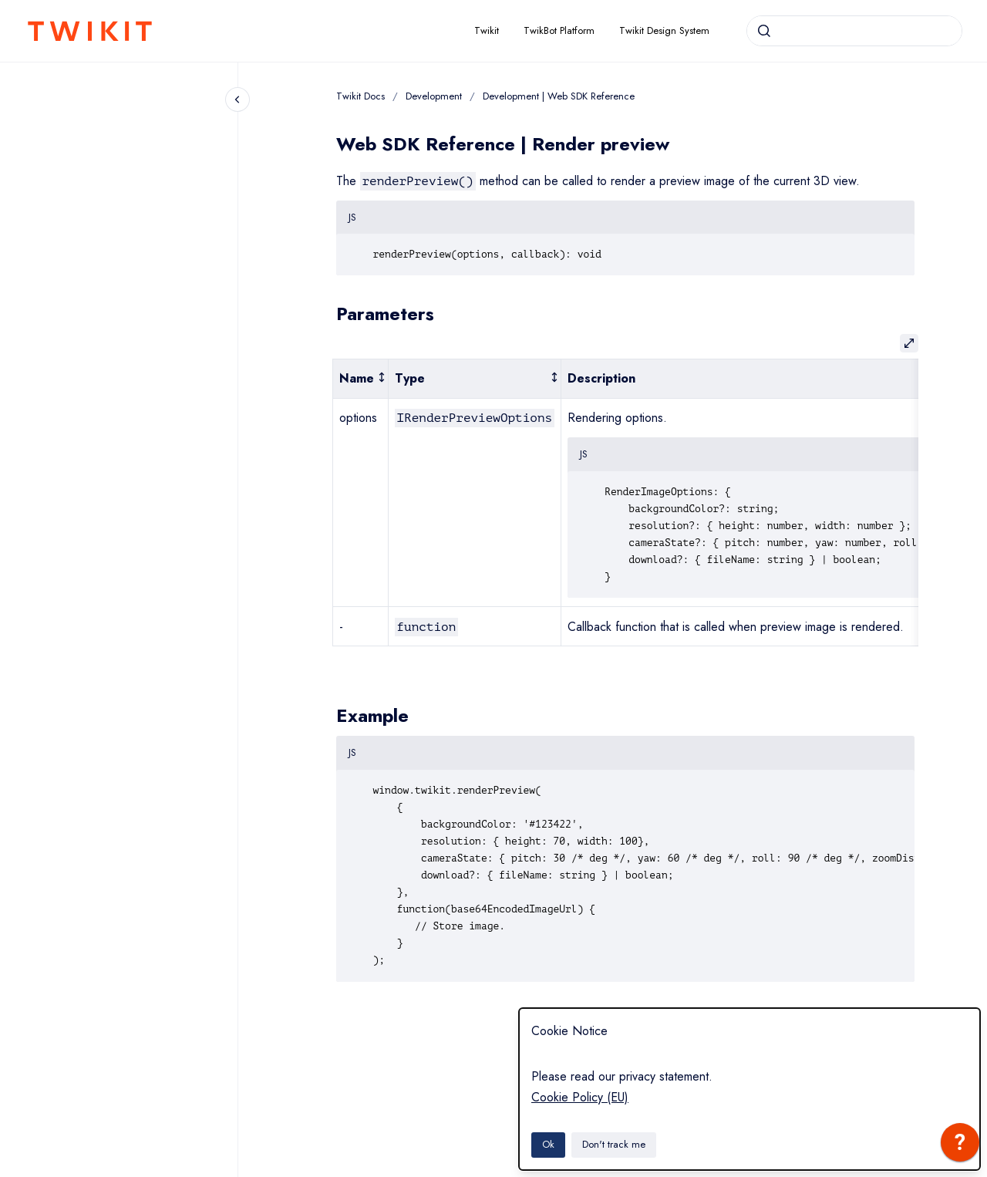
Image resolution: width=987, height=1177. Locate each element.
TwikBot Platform (559, 30)
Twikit (486, 30)
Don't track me (613, 1144)
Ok (548, 1144)
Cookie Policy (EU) (579, 1097)
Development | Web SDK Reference (559, 96)
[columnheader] (360, 379)
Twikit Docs (360, 96)
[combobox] (854, 31)
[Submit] (764, 31)
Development (434, 96)
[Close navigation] (237, 99)
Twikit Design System (664, 30)
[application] (960, 1146)
